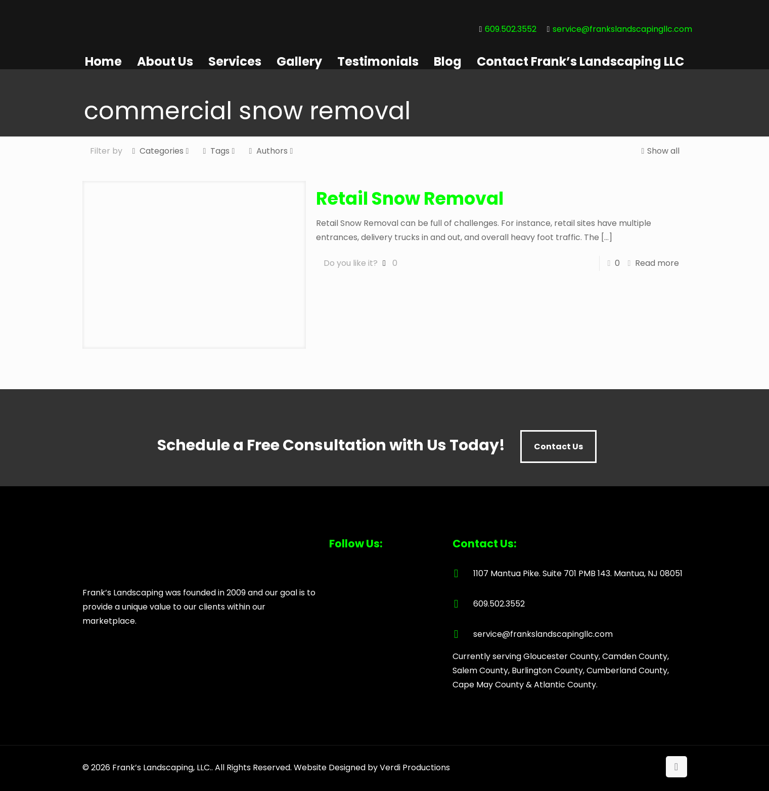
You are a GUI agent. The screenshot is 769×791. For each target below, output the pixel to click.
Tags (219, 151)
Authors (271, 151)
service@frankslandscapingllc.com (622, 29)
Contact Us (558, 446)
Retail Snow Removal (410, 198)
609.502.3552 (510, 29)
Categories (161, 151)
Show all (659, 151)
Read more (657, 263)
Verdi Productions (415, 767)
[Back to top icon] (676, 766)
